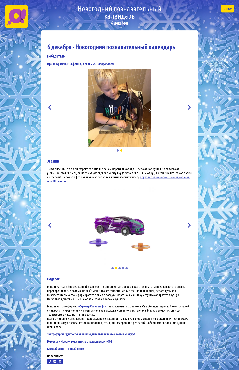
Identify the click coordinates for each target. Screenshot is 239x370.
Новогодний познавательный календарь (120, 15)
